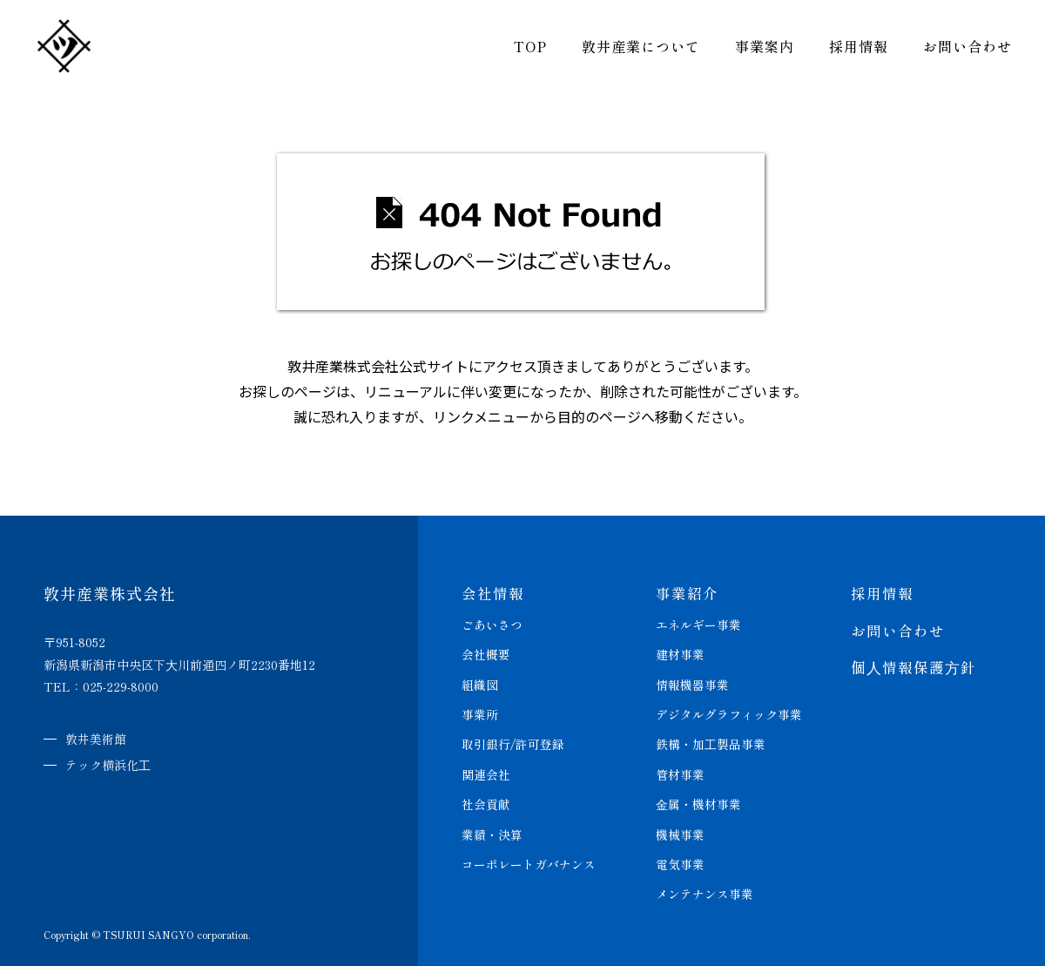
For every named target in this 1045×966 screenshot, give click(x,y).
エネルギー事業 (698, 623)
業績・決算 (492, 831)
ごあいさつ (492, 623)
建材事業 (680, 653)
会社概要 (486, 653)
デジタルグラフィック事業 (729, 712)
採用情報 (848, 52)
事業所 (480, 712)
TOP (519, 52)
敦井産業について (630, 52)
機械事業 (680, 831)
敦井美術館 (95, 738)
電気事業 (680, 860)
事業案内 (754, 52)
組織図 (480, 683)
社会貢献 (486, 801)
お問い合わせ (957, 52)
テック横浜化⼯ (108, 764)
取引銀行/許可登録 (513, 742)
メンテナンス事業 (704, 890)
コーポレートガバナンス (529, 860)
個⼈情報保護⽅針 (913, 666)
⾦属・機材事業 (698, 801)
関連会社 (486, 771)
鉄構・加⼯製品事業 (710, 742)
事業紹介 (687, 593)
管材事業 (680, 771)
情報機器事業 (692, 683)
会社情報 (493, 593)
